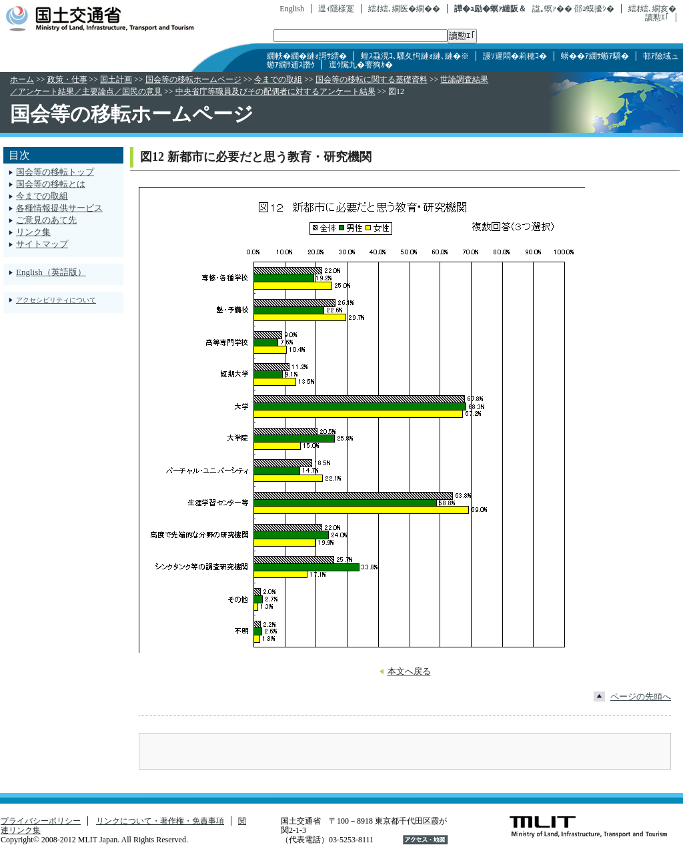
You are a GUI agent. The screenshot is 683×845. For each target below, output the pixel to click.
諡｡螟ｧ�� (552, 8)
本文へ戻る (409, 671)
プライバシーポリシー (41, 821)
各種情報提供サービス (59, 208)
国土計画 (116, 79)
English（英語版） (51, 272)
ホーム (22, 79)
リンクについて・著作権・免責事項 (160, 821)
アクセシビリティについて (56, 300)
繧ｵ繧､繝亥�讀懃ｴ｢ (652, 13)
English (291, 8)
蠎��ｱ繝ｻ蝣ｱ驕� (595, 56)
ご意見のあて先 (46, 220)
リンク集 (33, 232)
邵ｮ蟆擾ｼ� (594, 8)
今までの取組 (278, 79)
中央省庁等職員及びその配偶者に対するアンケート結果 (275, 91)
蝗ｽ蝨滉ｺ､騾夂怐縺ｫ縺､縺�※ (415, 56)
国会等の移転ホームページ (193, 79)
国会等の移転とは (50, 184)
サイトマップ (42, 244)
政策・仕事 (67, 79)
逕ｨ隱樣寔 (336, 8)
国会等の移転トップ (55, 172)
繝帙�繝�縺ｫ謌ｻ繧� (307, 56)
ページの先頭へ (640, 696)
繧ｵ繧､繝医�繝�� (404, 8)
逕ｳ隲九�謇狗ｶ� (361, 64)
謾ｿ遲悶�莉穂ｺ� (515, 56)
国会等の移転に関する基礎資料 (371, 79)
